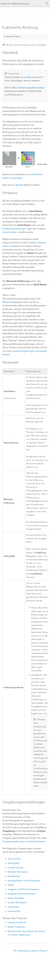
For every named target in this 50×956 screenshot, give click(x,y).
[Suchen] (47, 3)
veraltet (27, 77)
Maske (5, 302)
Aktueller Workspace (18, 872)
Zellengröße (13, 863)
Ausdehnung (14, 876)
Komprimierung (15, 867)
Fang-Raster (13, 907)
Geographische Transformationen (24, 880)
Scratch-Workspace (17, 902)
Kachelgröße (14, 911)
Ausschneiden (9, 232)
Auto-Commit (14, 859)
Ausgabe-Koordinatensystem (22, 893)
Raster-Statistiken (16, 898)
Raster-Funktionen (16, 927)
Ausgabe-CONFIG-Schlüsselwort (23, 889)
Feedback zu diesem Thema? (32, 950)
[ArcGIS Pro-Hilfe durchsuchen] (22, 3)
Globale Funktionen (17, 922)
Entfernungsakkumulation (31, 87)
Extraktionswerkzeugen (14, 228)
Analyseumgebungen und (23, 841)
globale (19, 185)
